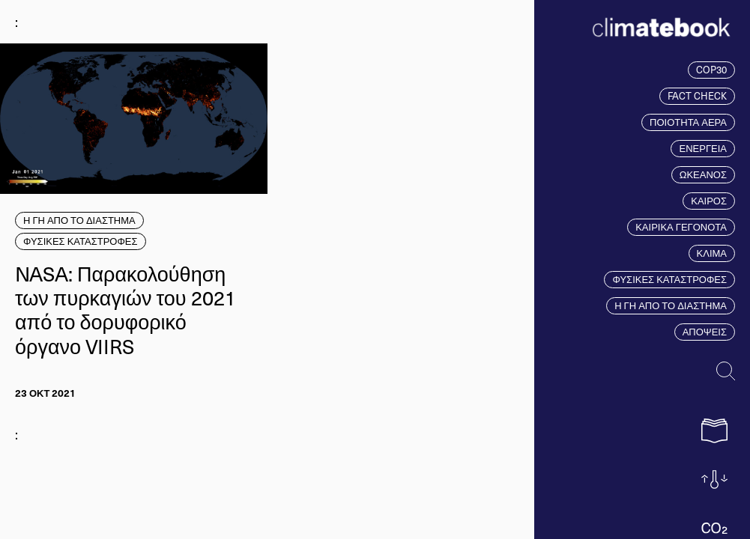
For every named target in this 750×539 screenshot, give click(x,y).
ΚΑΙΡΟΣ (709, 200)
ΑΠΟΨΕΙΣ (705, 331)
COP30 (711, 69)
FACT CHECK (697, 96)
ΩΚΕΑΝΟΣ (703, 174)
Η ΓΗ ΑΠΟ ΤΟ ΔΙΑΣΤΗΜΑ (670, 305)
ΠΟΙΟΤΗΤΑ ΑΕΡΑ (688, 122)
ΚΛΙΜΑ (712, 253)
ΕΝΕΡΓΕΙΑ (703, 148)
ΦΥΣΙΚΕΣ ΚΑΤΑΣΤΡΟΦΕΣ (669, 279)
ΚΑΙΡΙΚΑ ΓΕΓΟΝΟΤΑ (681, 227)
